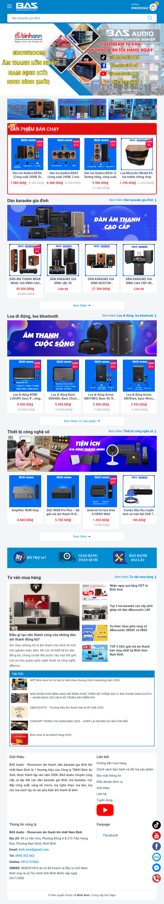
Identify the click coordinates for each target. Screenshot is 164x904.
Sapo (112, 895)
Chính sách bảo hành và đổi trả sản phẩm (125, 769)
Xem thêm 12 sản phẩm (80, 421)
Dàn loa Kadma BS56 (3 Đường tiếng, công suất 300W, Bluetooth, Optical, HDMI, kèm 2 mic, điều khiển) (100, 175)
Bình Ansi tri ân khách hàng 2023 (51, 734)
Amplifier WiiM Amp (25, 510)
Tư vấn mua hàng (24, 577)
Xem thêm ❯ (133, 200)
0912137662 (30, 862)
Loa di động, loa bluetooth (32, 316)
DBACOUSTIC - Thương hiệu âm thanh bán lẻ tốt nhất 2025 (67, 707)
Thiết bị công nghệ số (28, 431)
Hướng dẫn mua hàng (111, 763)
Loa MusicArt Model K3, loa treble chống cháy (136, 175)
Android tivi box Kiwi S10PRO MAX (101, 512)
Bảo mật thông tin (109, 775)
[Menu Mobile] (9, 5)
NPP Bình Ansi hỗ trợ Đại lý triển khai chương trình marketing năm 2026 (75, 680)
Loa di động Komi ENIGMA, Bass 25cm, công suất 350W (63, 396)
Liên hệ (101, 794)
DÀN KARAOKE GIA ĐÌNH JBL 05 (63, 281)
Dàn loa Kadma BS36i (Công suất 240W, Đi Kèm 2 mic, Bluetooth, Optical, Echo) (27, 175)
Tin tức (17, 674)
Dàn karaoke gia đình (27, 200)
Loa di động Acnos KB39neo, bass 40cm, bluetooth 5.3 (139, 396)
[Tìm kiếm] (150, 18)
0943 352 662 (25, 855)
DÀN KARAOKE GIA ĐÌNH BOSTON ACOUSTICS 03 (101, 281)
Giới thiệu (103, 788)
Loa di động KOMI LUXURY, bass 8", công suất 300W (25, 396)
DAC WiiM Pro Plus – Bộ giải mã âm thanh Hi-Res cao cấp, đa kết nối (63, 512)
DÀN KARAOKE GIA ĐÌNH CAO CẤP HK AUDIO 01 (139, 281)
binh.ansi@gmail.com (34, 849)
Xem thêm (80, 305)
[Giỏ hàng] (153, 7)
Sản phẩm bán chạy (34, 129)
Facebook (110, 835)
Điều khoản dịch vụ (110, 781)
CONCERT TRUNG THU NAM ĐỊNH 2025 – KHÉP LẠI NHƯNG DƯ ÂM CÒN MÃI (79, 721)
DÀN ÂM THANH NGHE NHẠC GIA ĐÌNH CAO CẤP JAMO (25, 281)
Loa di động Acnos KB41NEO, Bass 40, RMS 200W (101, 396)
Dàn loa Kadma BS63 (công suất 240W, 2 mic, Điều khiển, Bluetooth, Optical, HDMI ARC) (63, 175)
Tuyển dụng (104, 800)
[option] (82, 60)
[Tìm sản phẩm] (75, 18)
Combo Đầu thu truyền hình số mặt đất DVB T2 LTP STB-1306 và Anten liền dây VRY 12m (139, 512)
